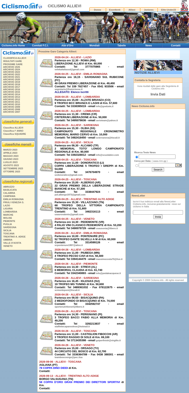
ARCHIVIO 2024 (11, 69)
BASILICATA (10, 190)
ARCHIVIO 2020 (11, 79)
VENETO (8, 246)
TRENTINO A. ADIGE (14, 236)
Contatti (175, 45)
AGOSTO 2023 (11, 165)
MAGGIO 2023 (10, 156)
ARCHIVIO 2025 (11, 67)
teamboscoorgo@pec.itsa (68, 357)
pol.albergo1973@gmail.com (70, 194)
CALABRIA (9, 193)
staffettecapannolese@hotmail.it (72, 326)
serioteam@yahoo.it (107, 120)
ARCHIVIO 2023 (11, 72)
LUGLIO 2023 (10, 162)
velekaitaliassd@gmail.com (69, 69)
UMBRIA (7, 240)
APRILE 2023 (10, 153)
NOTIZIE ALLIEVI (147, 72)
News (148, 45)
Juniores (148, 10)
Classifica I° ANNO (13, 131)
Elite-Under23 (168, 10)
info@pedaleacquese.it (108, 273)
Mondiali (95, 45)
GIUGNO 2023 (10, 159)
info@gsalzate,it (104, 106)
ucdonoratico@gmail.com (69, 175)
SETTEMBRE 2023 (13, 168)
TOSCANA (9, 233)
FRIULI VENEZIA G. (13, 202)
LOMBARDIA (10, 211)
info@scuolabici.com (107, 155)
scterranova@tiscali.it (108, 137)
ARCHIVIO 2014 (11, 94)
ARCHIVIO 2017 (11, 87)
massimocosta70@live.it (109, 259)
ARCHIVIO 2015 (11, 92)
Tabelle (121, 45)
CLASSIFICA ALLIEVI (14, 58)
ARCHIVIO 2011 (11, 102)
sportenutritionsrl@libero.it (69, 306)
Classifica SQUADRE (14, 134)
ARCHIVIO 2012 (11, 99)
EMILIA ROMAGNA (13, 199)
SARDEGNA (9, 227)
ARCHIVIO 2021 (11, 77)
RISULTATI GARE (12, 61)
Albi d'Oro (67, 45)
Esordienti (114, 10)
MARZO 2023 (10, 149)
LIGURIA (8, 208)
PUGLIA (7, 224)
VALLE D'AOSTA (12, 243)
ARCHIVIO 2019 (11, 82)
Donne (97, 10)
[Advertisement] (17, 315)
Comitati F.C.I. (40, 45)
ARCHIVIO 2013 (11, 97)
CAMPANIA (9, 196)
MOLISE (7, 218)
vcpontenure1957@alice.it (69, 245)
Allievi (132, 10)
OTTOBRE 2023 (11, 171)
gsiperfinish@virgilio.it (108, 340)
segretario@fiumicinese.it (68, 89)
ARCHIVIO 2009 (11, 107)
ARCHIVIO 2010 (11, 104)
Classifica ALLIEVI (13, 127)
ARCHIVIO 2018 (11, 84)
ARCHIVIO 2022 (11, 74)
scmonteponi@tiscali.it (67, 290)
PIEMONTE (9, 221)
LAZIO (6, 205)
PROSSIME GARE (13, 64)
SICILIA (7, 230)
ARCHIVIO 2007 (11, 112)
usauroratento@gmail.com (69, 214)
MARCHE (8, 215)
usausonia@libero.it (107, 228)
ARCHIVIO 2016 (11, 89)
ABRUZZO (9, 186)
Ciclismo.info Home (13, 45)
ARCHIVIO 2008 (11, 109)
